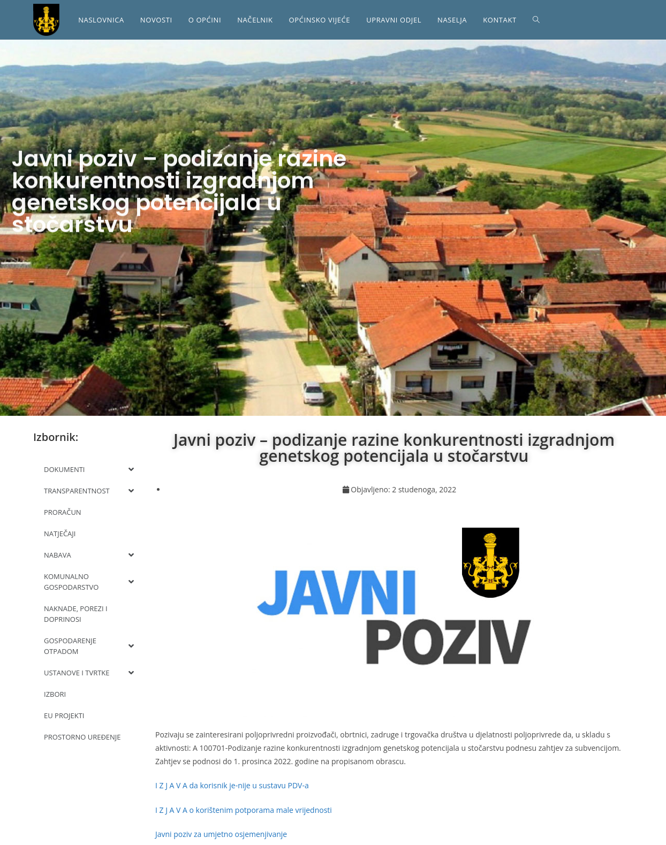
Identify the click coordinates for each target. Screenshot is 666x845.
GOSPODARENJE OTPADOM (89, 646)
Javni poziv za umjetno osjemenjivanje (221, 834)
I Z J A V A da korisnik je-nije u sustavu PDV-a (232, 785)
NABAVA (89, 555)
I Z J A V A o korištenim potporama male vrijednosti (243, 810)
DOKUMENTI (89, 469)
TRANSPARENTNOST (89, 490)
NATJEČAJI (59, 533)
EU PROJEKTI (64, 715)
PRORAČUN (62, 512)
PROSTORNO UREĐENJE (82, 737)
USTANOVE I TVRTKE (89, 672)
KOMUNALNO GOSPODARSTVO (89, 582)
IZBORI (55, 694)
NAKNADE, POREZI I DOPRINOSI (76, 614)
